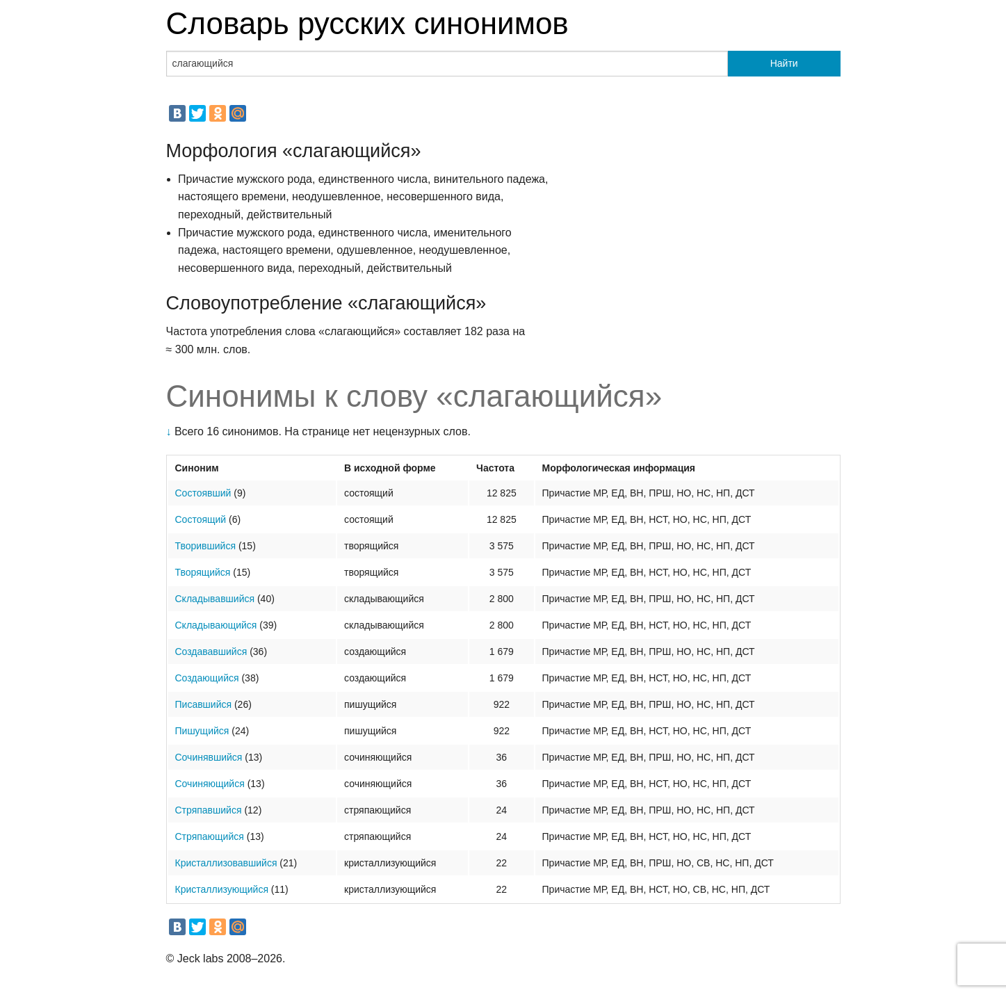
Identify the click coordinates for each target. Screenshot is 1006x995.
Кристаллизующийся (221, 889)
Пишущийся (202, 730)
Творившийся (205, 545)
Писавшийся (203, 704)
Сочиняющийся (210, 783)
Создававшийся (211, 651)
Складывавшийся (215, 598)
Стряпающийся (209, 836)
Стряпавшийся (208, 810)
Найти (784, 63)
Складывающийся (216, 625)
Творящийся (203, 572)
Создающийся (207, 677)
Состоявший (203, 493)
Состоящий (201, 519)
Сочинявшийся (209, 757)
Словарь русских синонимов (367, 23)
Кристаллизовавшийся (226, 862)
